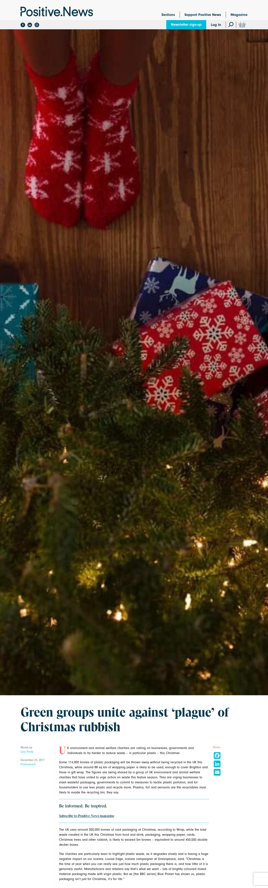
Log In (216, 25)
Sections (168, 15)
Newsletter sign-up (186, 24)
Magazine (239, 15)
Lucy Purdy (27, 751)
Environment (28, 764)
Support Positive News (202, 15)
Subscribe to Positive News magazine (86, 816)
